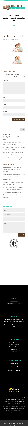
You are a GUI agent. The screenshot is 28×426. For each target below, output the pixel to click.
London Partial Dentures (14, 370)
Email (4, 104)
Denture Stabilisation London (14, 374)
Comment (6, 80)
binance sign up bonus (9, 192)
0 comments (16, 39)
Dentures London (14, 363)
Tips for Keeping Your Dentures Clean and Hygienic (12, 169)
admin (5, 39)
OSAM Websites (19, 423)
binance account (7, 187)
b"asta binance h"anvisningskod (11, 174)
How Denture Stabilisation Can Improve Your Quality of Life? (14, 177)
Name (4, 97)
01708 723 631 (14, 15)
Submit (22, 235)
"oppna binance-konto (9, 167)
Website (5, 111)
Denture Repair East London (14, 366)
